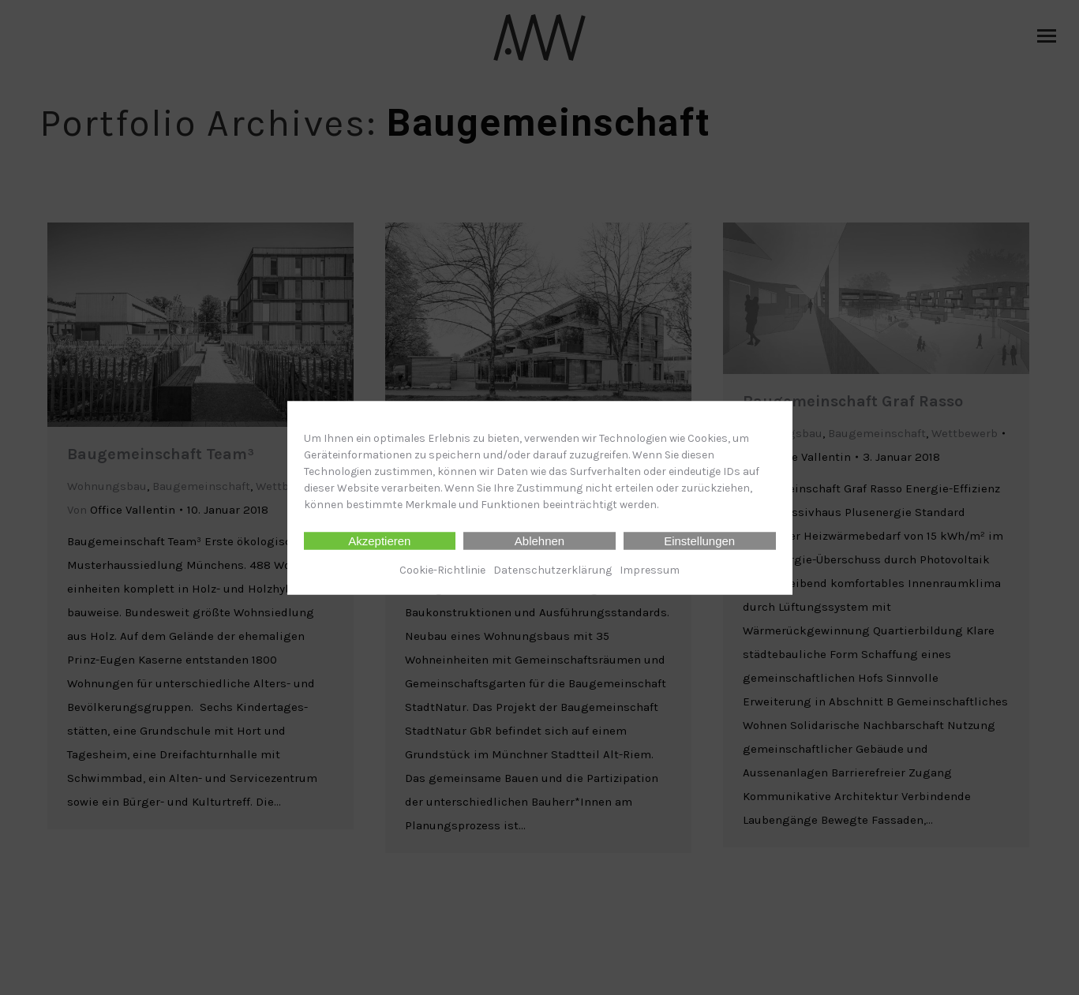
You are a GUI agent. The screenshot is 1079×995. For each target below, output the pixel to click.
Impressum (650, 569)
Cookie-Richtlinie (442, 569)
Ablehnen (539, 540)
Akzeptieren (379, 540)
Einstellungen (699, 540)
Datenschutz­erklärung (552, 569)
